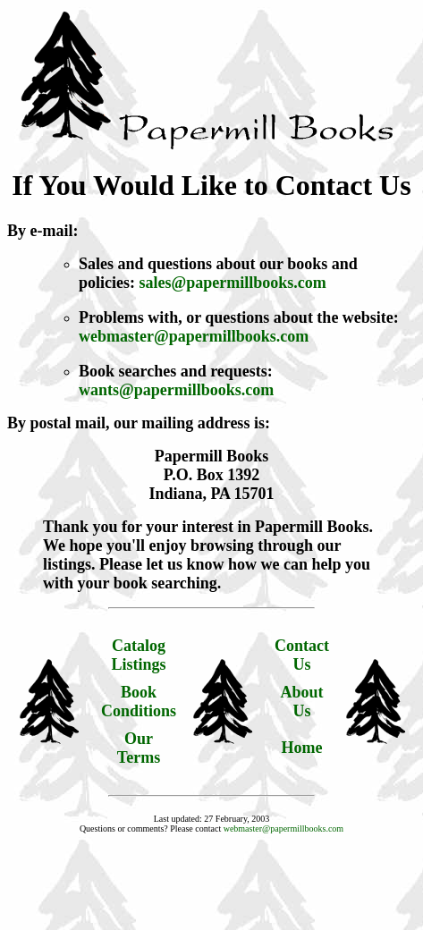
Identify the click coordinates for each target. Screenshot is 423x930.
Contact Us (302, 655)
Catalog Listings (139, 655)
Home (302, 748)
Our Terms (138, 748)
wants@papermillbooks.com (176, 390)
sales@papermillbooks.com (233, 283)
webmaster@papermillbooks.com (194, 336)
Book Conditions (138, 701)
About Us (302, 701)
